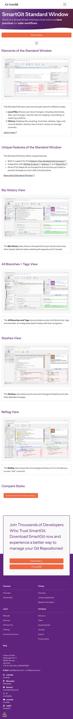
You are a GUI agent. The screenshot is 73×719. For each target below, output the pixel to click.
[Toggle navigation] (64, 4)
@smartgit (7, 684)
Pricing (41, 586)
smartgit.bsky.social (10, 690)
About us (41, 616)
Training (6, 630)
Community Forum (10, 634)
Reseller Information (46, 602)
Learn (5, 609)
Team (40, 620)
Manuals (6, 616)
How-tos (6, 620)
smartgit (6, 677)
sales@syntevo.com (17, 670)
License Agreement (46, 598)
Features (7, 586)
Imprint (41, 634)
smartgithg (7, 696)
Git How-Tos (8, 625)
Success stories (44, 625)
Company (42, 609)
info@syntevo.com (33, 670)
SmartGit (6, 708)
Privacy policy (43, 639)
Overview (7, 593)
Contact (41, 630)
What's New (8, 598)
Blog (5, 646)
